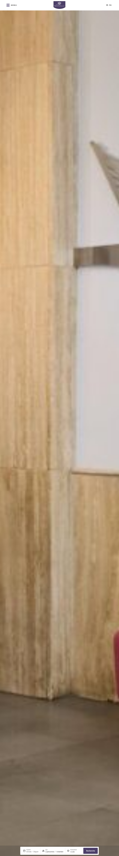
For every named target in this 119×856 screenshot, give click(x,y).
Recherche (90, 851)
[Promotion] (75, 852)
